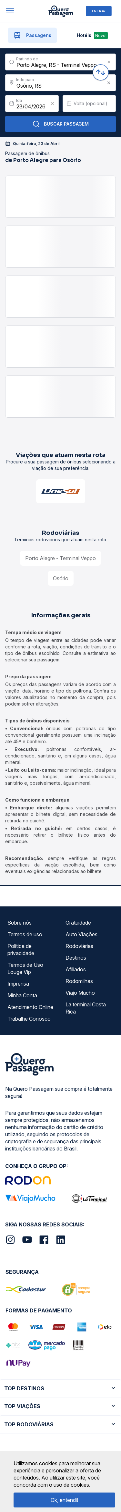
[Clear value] (52, 103)
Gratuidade (78, 922)
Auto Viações (81, 934)
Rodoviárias (79, 946)
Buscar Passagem (60, 124)
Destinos (76, 957)
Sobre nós (19, 922)
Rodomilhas (79, 981)
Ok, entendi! (64, 1500)
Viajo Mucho (80, 993)
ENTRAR (99, 11)
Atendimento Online (30, 1007)
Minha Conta (22, 995)
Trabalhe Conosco (29, 1018)
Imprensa (18, 983)
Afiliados (76, 969)
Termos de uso (24, 934)
